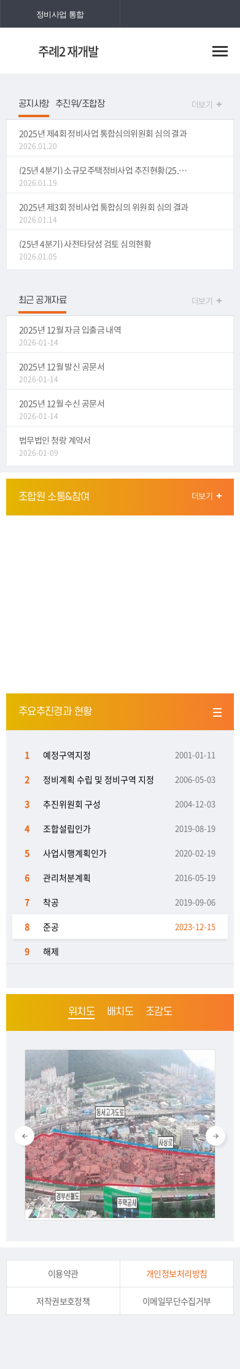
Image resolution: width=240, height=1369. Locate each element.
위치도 (81, 1011)
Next (215, 1136)
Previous (24, 1136)
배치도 (120, 1011)
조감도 (158, 1011)
